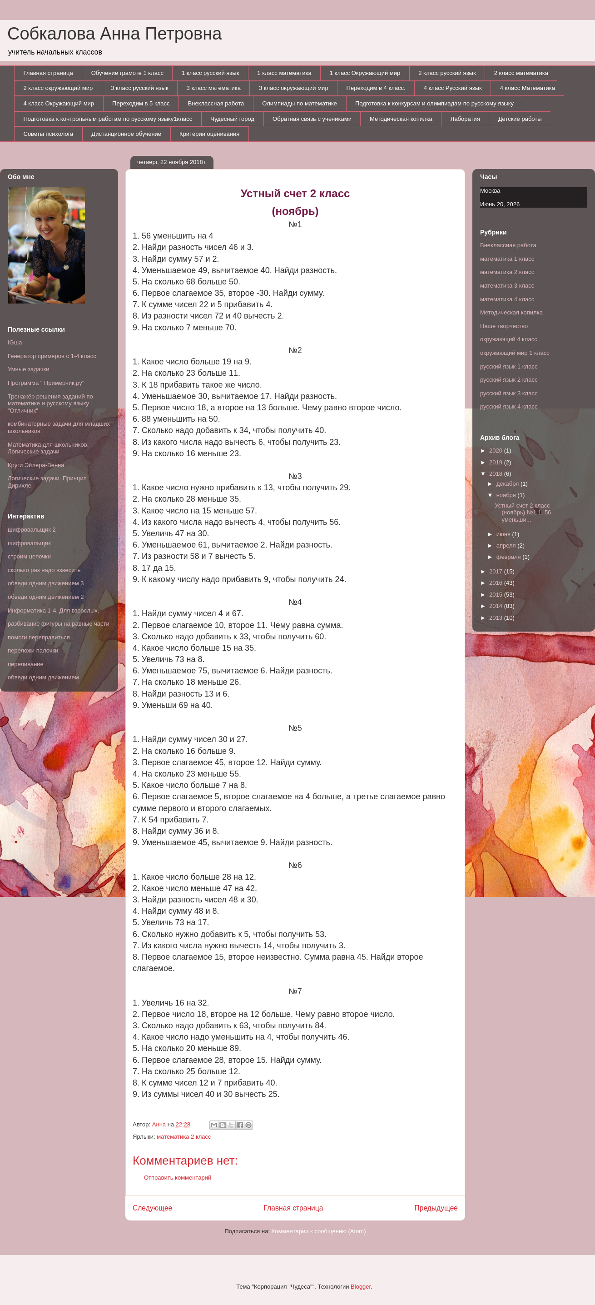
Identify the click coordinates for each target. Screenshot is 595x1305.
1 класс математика (284, 73)
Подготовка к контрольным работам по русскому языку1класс (108, 118)
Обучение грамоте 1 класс (127, 73)
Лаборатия (465, 118)
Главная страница (48, 73)
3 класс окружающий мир (293, 88)
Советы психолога (49, 133)
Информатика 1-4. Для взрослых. (53, 610)
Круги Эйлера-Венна (36, 465)
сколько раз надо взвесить (44, 570)
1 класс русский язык (210, 73)
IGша (15, 342)
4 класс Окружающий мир (59, 103)
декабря (508, 483)
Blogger (361, 1286)
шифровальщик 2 (32, 529)
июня (504, 534)
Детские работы (520, 118)
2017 (496, 571)
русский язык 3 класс (508, 393)
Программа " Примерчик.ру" (46, 382)
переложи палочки (33, 650)
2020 (496, 450)
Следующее (152, 1208)
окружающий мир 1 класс (515, 352)
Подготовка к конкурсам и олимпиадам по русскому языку (434, 103)
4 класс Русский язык (453, 88)
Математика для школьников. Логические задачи (48, 448)
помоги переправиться (39, 637)
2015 (496, 594)
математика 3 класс (507, 285)
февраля (509, 556)
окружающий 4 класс (508, 339)
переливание (26, 664)
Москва (490, 190)
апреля (507, 545)
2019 (496, 462)
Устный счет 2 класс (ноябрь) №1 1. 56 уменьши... (523, 512)
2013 (496, 617)
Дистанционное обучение (126, 133)
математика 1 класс (507, 258)
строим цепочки (29, 556)
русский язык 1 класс (508, 366)
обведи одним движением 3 (46, 583)
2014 (496, 606)
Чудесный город (232, 118)
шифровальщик (29, 543)
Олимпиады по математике (299, 103)
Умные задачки (28, 369)
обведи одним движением (43, 677)
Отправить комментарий (177, 1177)
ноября (507, 495)
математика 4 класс (507, 299)
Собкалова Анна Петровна (114, 33)
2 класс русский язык (447, 73)
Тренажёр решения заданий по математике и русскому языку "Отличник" (50, 403)
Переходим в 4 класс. (376, 88)
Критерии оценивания (209, 133)
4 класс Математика (527, 88)
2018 (496, 473)
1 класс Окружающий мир (365, 73)
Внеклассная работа (216, 103)
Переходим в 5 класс (140, 103)
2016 (496, 582)
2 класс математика (521, 73)
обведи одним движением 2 (46, 596)
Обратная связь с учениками (312, 118)
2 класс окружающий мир (58, 88)
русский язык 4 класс (508, 406)
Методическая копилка (401, 118)
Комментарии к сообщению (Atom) (319, 1231)
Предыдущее (436, 1208)
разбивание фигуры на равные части (58, 623)
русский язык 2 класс (508, 379)
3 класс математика (214, 88)
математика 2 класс (184, 1136)
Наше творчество (504, 326)
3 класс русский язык (139, 88)
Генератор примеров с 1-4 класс (52, 356)
